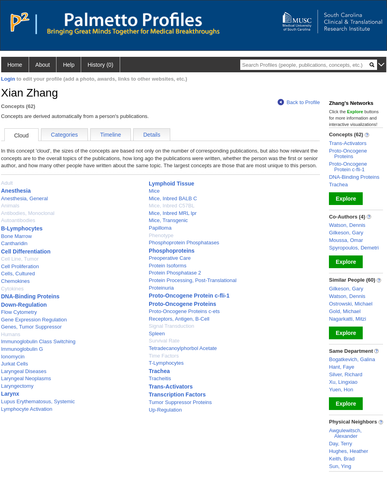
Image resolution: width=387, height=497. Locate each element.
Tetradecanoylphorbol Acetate (183, 348)
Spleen (157, 333)
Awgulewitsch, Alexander (345, 433)
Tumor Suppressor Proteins (180, 402)
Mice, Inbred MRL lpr (172, 213)
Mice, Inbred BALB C (173, 198)
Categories (64, 135)
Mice (154, 191)
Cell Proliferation (20, 266)
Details (151, 135)
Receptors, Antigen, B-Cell (179, 319)
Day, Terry (340, 444)
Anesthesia (16, 191)
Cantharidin (14, 243)
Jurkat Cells (14, 364)
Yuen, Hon (341, 390)
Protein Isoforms (168, 266)
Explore (346, 198)
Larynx (10, 394)
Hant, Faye (341, 367)
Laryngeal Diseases (24, 371)
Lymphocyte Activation (27, 409)
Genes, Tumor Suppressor (31, 327)
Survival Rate (164, 341)
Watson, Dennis (347, 225)
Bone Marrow (16, 236)
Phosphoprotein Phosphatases (184, 243)
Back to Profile (299, 102)
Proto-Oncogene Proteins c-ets (184, 311)
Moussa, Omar (346, 240)
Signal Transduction (171, 326)
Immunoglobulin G (22, 349)
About (42, 65)
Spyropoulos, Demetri (354, 248)
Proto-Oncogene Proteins (182, 304)
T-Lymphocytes (166, 363)
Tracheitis (160, 378)
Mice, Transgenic (168, 220)
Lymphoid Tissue (171, 183)
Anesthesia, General (24, 198)
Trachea (159, 371)
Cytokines (12, 289)
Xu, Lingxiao (343, 382)
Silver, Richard (345, 374)
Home (15, 65)
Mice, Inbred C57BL (171, 206)
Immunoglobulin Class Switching (38, 341)
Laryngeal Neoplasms (26, 378)
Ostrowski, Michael (350, 304)
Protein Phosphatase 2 (175, 273)
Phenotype (161, 235)
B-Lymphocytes (22, 228)
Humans (10, 334)
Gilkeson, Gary (346, 233)
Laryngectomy (17, 386)
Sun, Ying (340, 466)
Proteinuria (161, 288)
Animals (10, 206)
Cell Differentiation (26, 251)
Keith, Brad (341, 459)
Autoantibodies (18, 220)
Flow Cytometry (19, 312)
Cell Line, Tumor (20, 259)
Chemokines (15, 281)
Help (68, 65)
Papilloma (160, 228)
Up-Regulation (165, 410)
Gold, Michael (344, 311)
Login (8, 79)
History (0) (100, 65)
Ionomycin (13, 357)
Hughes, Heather (348, 451)
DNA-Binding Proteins (30, 296)
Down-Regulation (24, 305)
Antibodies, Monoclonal (27, 213)
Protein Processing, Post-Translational (193, 280)
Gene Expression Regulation (34, 320)
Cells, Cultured (18, 274)
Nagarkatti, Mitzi (347, 319)
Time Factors (164, 356)
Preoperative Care (170, 258)
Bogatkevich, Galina (352, 359)
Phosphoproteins (171, 251)
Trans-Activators (171, 386)
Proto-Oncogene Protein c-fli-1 (189, 295)
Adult (7, 183)
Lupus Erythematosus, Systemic (38, 401)
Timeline (110, 135)
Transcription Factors (177, 394)
